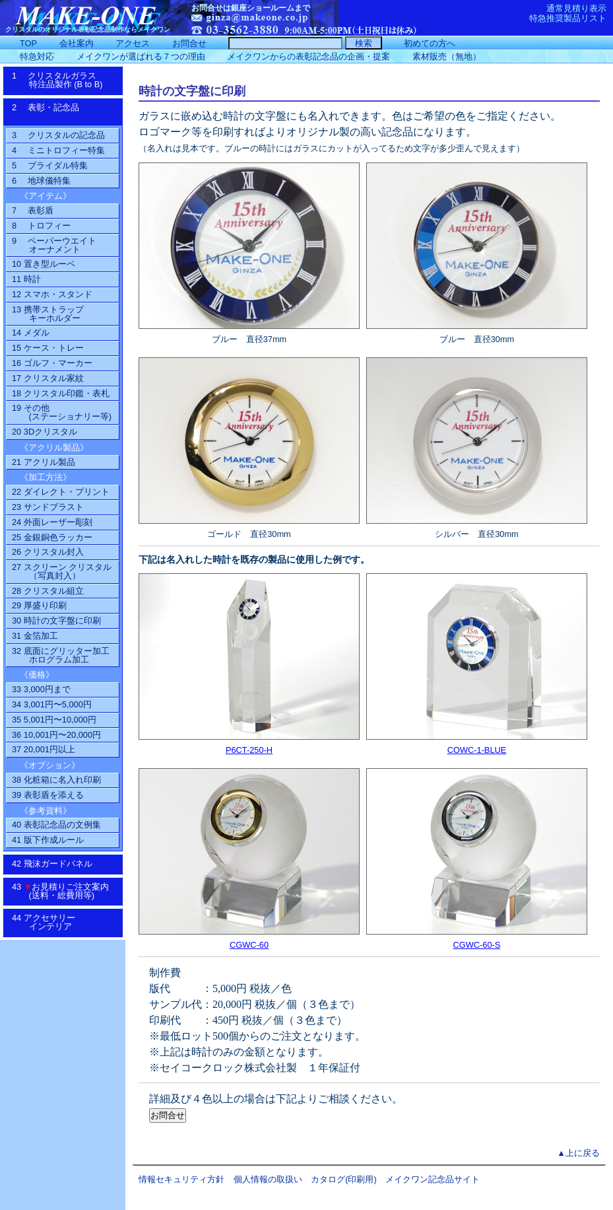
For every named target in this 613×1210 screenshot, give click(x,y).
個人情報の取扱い (268, 1179)
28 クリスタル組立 (48, 591)
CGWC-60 (249, 945)
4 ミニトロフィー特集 (58, 150)
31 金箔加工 (35, 636)
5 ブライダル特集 (50, 165)
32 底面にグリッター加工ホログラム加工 (61, 655)
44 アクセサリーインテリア (50, 922)
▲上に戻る (578, 1153)
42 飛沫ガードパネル (56, 864)
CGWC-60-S (477, 945)
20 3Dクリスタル (44, 432)
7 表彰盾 (32, 210)
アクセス (132, 43)
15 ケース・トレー (48, 348)
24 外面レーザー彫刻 (52, 522)
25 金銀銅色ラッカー (52, 537)
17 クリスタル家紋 (48, 378)
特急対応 (37, 56)
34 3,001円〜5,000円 (52, 704)
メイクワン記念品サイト (432, 1179)
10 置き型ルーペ (43, 264)
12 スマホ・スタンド (52, 294)
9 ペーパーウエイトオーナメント (54, 245)
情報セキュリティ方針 (181, 1179)
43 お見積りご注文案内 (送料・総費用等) (65, 891)
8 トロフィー (41, 226)
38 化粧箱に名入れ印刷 (56, 780)
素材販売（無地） (446, 56)
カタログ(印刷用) (344, 1179)
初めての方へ (429, 43)
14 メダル (30, 333)
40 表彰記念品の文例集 (56, 825)
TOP (28, 43)
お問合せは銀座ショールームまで (250, 8)
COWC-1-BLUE (477, 750)
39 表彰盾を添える (48, 795)
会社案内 (76, 43)
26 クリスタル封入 (48, 552)
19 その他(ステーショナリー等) (62, 412)
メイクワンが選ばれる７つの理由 (141, 56)
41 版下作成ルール (48, 840)
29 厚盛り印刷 (39, 605)
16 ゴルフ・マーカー (52, 363)
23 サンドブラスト (48, 507)
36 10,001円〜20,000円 (56, 735)
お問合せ (189, 43)
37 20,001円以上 (43, 749)
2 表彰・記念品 (59, 111)
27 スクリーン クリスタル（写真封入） (62, 571)
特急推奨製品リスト (567, 18)
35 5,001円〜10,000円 (54, 720)
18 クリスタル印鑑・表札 (61, 393)
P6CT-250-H (249, 750)
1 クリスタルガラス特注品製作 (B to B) (61, 80)
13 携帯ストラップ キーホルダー (48, 313)
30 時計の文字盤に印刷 (56, 620)
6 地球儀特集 (41, 181)
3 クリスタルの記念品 (58, 135)
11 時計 (26, 279)
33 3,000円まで (41, 689)
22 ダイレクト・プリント (61, 492)
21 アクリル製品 (43, 462)
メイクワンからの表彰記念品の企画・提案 (308, 56)
